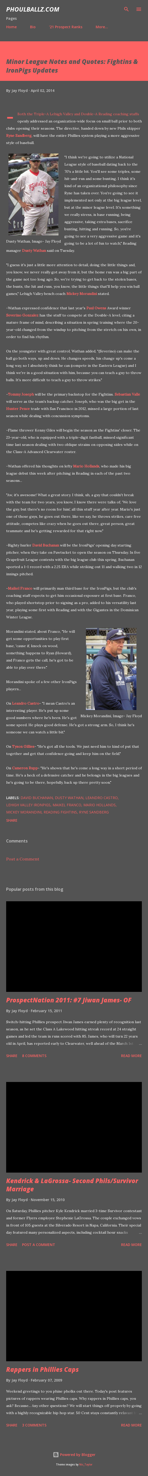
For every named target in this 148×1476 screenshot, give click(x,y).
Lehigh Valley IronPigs (28, 804)
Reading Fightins (60, 812)
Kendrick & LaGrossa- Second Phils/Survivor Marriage (72, 1184)
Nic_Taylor (85, 1464)
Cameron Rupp (25, 768)
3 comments (34, 1425)
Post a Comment (22, 858)
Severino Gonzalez (22, 315)
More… (102, 26)
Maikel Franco (20, 588)
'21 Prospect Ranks (65, 26)
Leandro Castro (25, 703)
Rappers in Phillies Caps (42, 1369)
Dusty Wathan (34, 250)
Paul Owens (96, 308)
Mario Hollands (86, 466)
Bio (33, 26)
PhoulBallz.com (32, 9)
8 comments (34, 1055)
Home (11, 26)
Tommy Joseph (21, 394)
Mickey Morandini (81, 293)
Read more (131, 1055)
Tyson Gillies (23, 746)
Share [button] (11, 820)
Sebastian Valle (127, 394)
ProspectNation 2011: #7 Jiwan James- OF (69, 1000)
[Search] (126, 9)
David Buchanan (45, 545)
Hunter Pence (18, 408)
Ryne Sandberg (19, 135)
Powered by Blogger (74, 1454)
